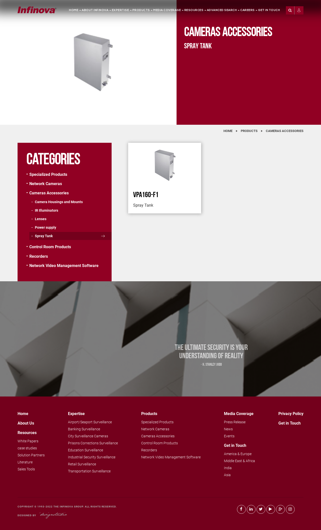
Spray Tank (44, 236)
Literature (25, 462)
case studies (27, 448)
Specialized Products (48, 174)
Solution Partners (31, 455)
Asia (227, 475)
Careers (247, 10)
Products (141, 10)
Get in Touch (269, 10)
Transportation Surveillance (89, 471)
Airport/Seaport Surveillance (90, 422)
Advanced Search (222, 10)
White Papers (28, 441)
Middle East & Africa (239, 461)
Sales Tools (26, 469)
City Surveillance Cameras (88, 436)
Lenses (40, 219)
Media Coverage (167, 10)
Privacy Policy (290, 413)
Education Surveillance (85, 450)
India (228, 468)
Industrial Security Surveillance (91, 457)
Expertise (120, 10)
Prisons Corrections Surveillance (93, 443)
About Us (26, 423)
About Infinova (95, 10)
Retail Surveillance (82, 464)
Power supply (45, 227)
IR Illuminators (46, 210)
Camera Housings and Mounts (59, 202)
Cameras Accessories (284, 131)
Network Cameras (45, 183)
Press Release (235, 422)
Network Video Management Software (64, 265)
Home (73, 10)
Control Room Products (50, 246)
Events (229, 436)
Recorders (38, 256)
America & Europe (238, 454)
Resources (194, 10)
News (228, 429)
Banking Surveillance (84, 429)
